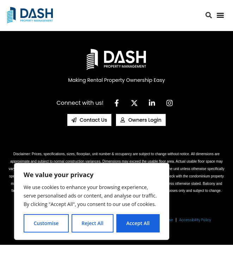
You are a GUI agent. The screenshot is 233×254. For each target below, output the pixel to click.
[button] (220, 15)
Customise (46, 223)
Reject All (92, 223)
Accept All (137, 223)
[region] (91, 201)
